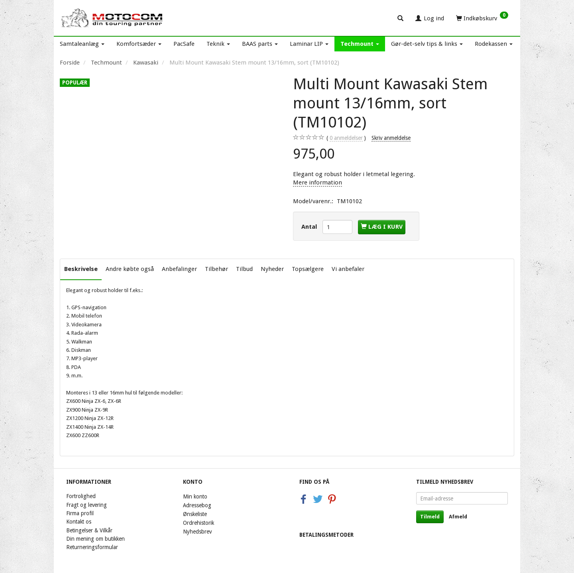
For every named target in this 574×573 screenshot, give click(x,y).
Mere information (317, 182)
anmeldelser (346, 138)
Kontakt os (78, 521)
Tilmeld (430, 517)
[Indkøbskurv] (482, 18)
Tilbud (244, 269)
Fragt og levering (86, 505)
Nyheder (272, 269)
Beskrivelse (81, 269)
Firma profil (80, 513)
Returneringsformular (92, 547)
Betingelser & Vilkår (89, 530)
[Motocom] (112, 18)
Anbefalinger (179, 269)
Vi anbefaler (348, 269)
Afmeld (458, 517)
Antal (309, 226)
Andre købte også (130, 269)
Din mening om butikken (95, 539)
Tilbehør (216, 269)
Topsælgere (308, 269)
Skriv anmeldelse (391, 138)
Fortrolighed (81, 496)
